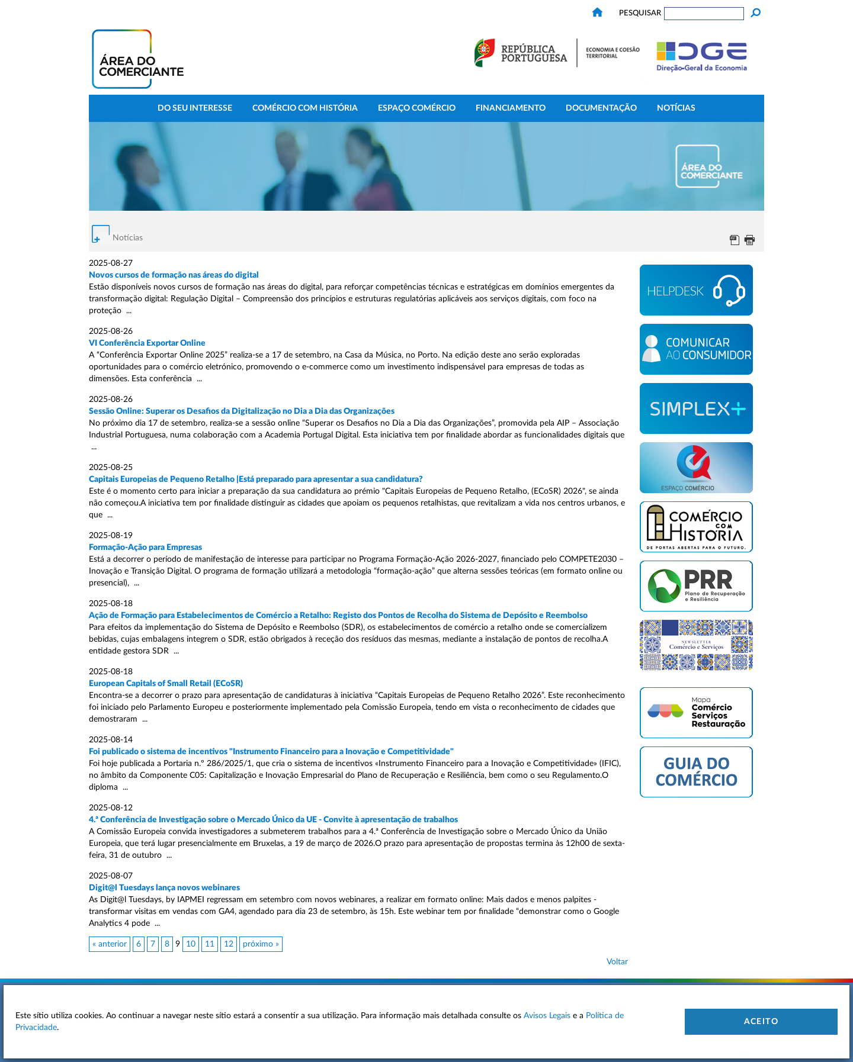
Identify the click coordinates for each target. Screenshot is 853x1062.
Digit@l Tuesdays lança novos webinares (164, 888)
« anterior (109, 944)
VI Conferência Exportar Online (147, 343)
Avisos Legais (547, 1016)
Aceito (761, 1022)
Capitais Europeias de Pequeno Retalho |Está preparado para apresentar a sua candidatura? (256, 479)
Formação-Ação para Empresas (145, 547)
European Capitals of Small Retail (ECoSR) (166, 684)
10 (190, 944)
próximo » (261, 944)
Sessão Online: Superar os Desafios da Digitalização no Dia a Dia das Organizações (242, 411)
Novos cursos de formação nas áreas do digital (174, 275)
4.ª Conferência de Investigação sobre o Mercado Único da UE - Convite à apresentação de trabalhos (273, 820)
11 (209, 944)
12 (228, 944)
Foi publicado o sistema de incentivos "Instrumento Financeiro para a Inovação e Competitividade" (271, 752)
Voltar (617, 962)
